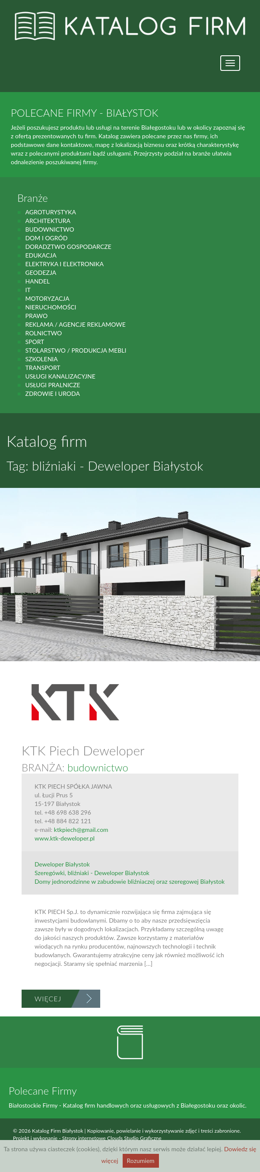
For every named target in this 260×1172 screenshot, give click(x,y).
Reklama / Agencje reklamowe (75, 324)
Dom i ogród (46, 238)
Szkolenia (41, 359)
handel (37, 281)
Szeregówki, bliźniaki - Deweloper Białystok (92, 872)
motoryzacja (47, 298)
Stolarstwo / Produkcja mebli (75, 350)
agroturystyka (50, 212)
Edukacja (40, 255)
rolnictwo (43, 333)
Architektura (47, 220)
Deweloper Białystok (62, 864)
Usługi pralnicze (52, 385)
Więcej (48, 998)
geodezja (40, 272)
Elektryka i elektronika (64, 264)
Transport (42, 367)
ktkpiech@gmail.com (81, 829)
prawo (36, 315)
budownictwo (49, 229)
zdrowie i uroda (52, 393)
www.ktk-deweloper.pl (65, 838)
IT (27, 289)
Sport (34, 341)
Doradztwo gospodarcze (68, 246)
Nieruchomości (50, 307)
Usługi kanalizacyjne (60, 376)
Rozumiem (141, 1160)
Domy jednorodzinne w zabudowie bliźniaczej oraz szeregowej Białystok (130, 881)
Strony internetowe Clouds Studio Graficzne (112, 1138)
